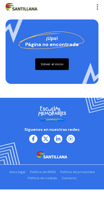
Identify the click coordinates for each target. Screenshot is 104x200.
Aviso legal (17, 172)
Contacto (69, 178)
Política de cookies (42, 178)
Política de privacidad (77, 172)
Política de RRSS (43, 172)
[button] (98, 7)
